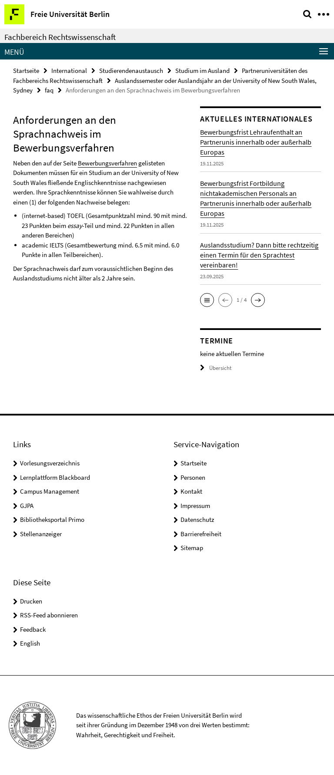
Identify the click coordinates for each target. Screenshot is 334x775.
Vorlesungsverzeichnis (50, 463)
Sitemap (191, 548)
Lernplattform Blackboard (55, 477)
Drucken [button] (31, 601)
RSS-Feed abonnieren (49, 615)
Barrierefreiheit (200, 534)
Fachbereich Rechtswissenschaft (60, 37)
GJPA (26, 505)
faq (49, 90)
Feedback (33, 629)
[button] (207, 300)
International (69, 70)
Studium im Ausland (202, 70)
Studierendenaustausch (131, 70)
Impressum (195, 505)
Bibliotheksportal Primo (52, 519)
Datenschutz (197, 519)
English (30, 643)
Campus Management (49, 491)
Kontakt (191, 491)
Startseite (26, 70)
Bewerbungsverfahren (107, 163)
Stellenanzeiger (41, 534)
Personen (192, 477)
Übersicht (215, 368)
